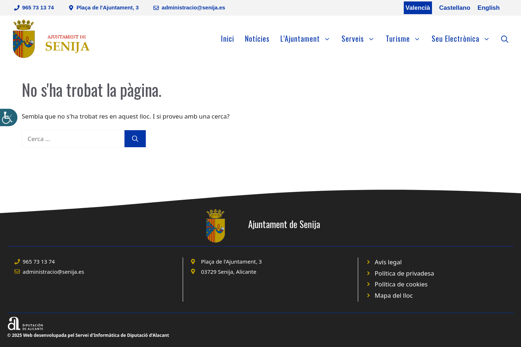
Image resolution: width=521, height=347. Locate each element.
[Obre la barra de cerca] (505, 38)
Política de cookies (401, 284)
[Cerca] (135, 139)
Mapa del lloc (394, 295)
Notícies (257, 38)
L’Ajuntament (308, 38)
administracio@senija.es (193, 7)
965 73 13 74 (38, 7)
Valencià (418, 7)
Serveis (361, 38)
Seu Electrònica (464, 38)
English (489, 7)
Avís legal (388, 262)
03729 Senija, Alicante (229, 271)
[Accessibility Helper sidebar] (8, 117)
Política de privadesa (404, 273)
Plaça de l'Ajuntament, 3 (107, 7)
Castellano (454, 7)
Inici (227, 38)
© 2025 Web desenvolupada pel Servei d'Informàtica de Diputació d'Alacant (88, 335)
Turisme (406, 38)
